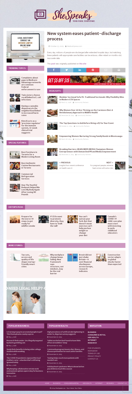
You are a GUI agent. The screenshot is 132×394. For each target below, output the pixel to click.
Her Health (87, 383)
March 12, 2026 (66, 102)
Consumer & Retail (71, 383)
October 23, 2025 (57, 46)
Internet (99, 383)
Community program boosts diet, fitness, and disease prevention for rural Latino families (65, 350)
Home (47, 383)
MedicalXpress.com (74, 46)
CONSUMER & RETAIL (97, 335)
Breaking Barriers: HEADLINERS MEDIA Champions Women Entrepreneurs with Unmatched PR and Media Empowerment (87, 150)
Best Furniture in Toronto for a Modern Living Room (30, 154)
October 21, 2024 (66, 126)
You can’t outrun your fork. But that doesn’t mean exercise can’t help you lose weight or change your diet (85, 226)
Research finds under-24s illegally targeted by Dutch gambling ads (25, 341)
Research (110, 383)
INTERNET (92, 340)
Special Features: (18, 143)
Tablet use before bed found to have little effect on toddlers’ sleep (64, 341)
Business (56, 383)
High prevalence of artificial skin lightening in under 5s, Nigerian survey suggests (65, 333)
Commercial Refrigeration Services (27, 176)
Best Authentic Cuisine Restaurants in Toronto (30, 165)
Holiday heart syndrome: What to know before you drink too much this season (65, 367)
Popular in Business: (19, 326)
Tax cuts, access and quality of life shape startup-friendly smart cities (28, 261)
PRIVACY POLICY (94, 356)
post (53, 64)
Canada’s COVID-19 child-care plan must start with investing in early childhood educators (115, 224)
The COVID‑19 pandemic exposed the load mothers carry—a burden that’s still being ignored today (24, 360)
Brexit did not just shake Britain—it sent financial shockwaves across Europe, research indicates (86, 263)
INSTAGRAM (92, 351)
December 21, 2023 (67, 154)
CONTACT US (93, 359)
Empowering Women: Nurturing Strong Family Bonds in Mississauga (90, 136)
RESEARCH (92, 343)
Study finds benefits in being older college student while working (24, 350)
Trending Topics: (17, 68)
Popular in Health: (58, 326)
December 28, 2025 (67, 115)
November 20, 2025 (55, 337)
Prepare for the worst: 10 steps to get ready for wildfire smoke (28, 221)
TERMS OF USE (94, 353)
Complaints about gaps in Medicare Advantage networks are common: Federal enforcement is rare (31, 84)
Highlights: (55, 91)
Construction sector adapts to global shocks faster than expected (114, 259)
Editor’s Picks (16, 207)
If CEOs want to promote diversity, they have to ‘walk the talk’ (57, 221)
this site (82, 64)
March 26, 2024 (66, 139)
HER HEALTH (93, 337)
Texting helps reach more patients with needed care (63, 359)
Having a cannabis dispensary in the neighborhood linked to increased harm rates (30, 111)
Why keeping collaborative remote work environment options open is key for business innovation (25, 371)
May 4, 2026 (12, 337)
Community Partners (81, 102)
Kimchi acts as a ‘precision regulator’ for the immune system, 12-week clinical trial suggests (31, 127)
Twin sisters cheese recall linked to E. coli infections (31, 97)
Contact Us (122, 383)
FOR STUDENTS (94, 348)
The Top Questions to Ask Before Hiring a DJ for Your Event (86, 123)
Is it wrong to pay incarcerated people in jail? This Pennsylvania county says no (24, 333)
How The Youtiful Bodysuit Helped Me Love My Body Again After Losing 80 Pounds (30, 190)
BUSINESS (92, 332)
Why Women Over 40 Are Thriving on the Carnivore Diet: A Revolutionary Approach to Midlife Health (86, 111)
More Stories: (16, 245)
